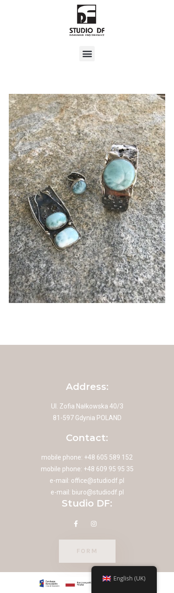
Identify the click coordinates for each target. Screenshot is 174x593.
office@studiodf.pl (97, 480)
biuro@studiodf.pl (98, 492)
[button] (87, 53)
